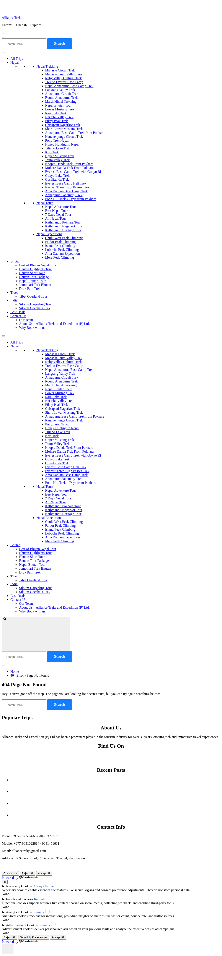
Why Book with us (32, 327)
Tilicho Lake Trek (57, 148)
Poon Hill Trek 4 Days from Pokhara (70, 199)
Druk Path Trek (30, 288)
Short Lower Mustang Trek (64, 129)
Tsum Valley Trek (57, 160)
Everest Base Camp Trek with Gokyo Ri (73, 171)
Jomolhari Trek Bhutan (35, 285)
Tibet (14, 292)
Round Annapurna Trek (61, 97)
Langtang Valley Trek (60, 90)
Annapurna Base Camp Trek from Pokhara (74, 132)
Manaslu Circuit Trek (60, 70)
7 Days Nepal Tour (58, 214)
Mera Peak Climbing (59, 257)
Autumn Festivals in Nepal (115, 780)
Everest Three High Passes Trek (67, 187)
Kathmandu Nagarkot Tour (63, 226)
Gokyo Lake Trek (57, 175)
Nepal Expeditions (49, 234)
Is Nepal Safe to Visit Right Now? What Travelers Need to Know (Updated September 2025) (115, 791)
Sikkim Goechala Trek (34, 308)
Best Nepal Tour (56, 210)
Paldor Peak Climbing (60, 242)
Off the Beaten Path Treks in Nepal (115, 815)
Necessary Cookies (19, 886)
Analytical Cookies (19, 912)
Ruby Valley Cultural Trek (63, 78)
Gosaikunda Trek (57, 179)
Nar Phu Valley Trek (59, 117)
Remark (39, 899)
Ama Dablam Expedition (62, 253)
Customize (10, 873)
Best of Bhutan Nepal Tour (37, 265)
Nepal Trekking (47, 66)
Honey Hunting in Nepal (62, 144)
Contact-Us (18, 316)
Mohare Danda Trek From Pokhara (69, 168)
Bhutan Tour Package (34, 277)
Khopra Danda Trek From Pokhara (69, 164)
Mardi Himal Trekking (61, 101)
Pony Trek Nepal (57, 140)
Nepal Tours (44, 203)
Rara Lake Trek (56, 113)
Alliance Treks (12, 17)
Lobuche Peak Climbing (62, 249)
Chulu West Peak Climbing (64, 238)
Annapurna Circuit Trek (61, 94)
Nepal (14, 62)
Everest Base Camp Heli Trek (65, 183)
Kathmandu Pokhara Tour (63, 222)
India (14, 300)
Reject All (27, 873)
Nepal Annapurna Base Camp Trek (69, 86)
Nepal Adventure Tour (60, 207)
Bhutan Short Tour (32, 273)
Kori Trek (52, 152)
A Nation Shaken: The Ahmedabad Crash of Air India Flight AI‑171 (115, 803)
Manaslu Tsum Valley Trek (63, 74)
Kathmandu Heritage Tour (63, 230)
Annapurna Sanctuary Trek (63, 195)
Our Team (26, 320)
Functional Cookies (19, 899)
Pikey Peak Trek (56, 121)
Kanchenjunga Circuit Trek (64, 136)
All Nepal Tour (55, 218)
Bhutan (15, 261)
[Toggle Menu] (3, 52)
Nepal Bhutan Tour (58, 105)
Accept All (44, 873)
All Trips (16, 58)
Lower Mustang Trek (59, 109)
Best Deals (17, 312)
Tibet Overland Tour (33, 296)
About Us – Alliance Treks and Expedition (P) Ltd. (54, 324)
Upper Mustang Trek (59, 156)
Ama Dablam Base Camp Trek (66, 191)
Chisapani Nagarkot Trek (62, 125)
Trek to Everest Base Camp (64, 82)
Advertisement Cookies (22, 925)
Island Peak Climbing (60, 246)
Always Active (43, 886)
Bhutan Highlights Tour (35, 269)
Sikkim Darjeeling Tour (35, 304)
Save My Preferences (33, 937)
